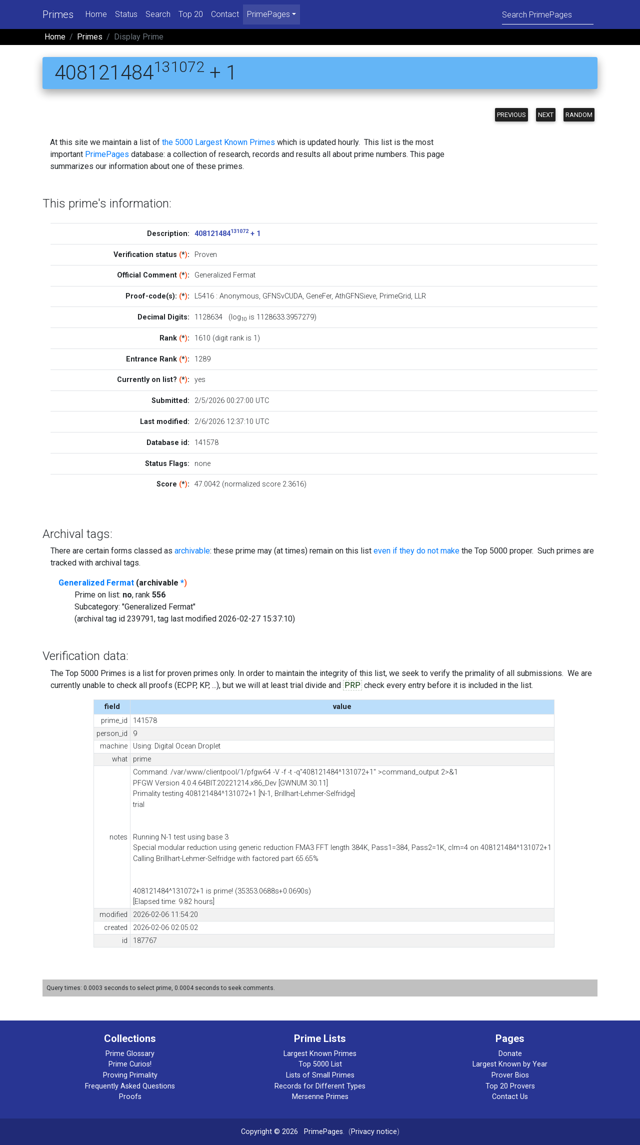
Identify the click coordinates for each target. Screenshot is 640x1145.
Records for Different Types (320, 1086)
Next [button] (546, 114)
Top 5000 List (320, 1064)
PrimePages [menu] (268, 14)
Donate (510, 1054)
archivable (192, 551)
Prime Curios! (130, 1064)
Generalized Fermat (96, 583)
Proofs (130, 1096)
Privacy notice (374, 1132)
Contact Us (510, 1096)
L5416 (204, 296)
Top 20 (190, 14)
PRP (352, 685)
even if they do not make (417, 551)
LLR (420, 296)
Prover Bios (510, 1075)
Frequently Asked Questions (130, 1086)
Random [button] (579, 114)
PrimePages (107, 154)
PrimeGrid (395, 296)
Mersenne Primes (320, 1096)
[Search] (548, 14)
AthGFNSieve (355, 296)
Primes (58, 14)
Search (158, 14)
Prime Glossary (130, 1054)
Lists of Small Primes (320, 1075)
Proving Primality (130, 1075)
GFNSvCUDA (282, 296)
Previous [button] (511, 114)
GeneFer (319, 296)
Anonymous (239, 296)
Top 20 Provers (510, 1086)
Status (126, 14)
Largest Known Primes (320, 1054)
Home (96, 14)
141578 (206, 442)
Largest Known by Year (510, 1064)
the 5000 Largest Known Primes (218, 142)
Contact (225, 14)
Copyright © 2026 (269, 1132)
